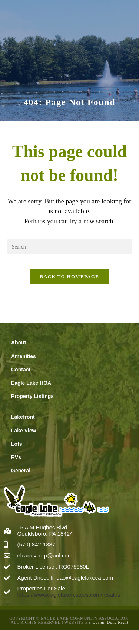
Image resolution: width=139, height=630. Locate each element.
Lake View (23, 431)
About (18, 343)
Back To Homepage (69, 276)
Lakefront (23, 417)
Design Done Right (110, 622)
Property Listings (32, 396)
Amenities (23, 356)
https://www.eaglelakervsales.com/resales (68, 595)
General (20, 471)
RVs (16, 457)
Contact (20, 370)
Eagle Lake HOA (31, 383)
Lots (16, 444)
